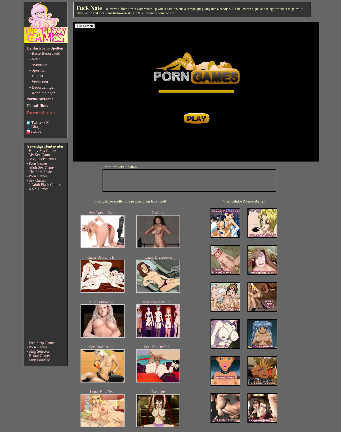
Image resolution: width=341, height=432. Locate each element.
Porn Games (38, 163)
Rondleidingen (43, 93)
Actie (35, 59)
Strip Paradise (39, 360)
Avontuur (39, 65)
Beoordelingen (43, 87)
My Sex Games (40, 155)
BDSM (37, 76)
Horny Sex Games (42, 150)
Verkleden (40, 81)
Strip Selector (39, 351)
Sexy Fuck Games (42, 159)
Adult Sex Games (41, 168)
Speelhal (39, 70)
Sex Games (37, 180)
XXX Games (38, 189)
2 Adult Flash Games (45, 185)
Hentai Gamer (39, 356)
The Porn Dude (40, 172)
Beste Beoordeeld (46, 53)
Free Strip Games (42, 343)
